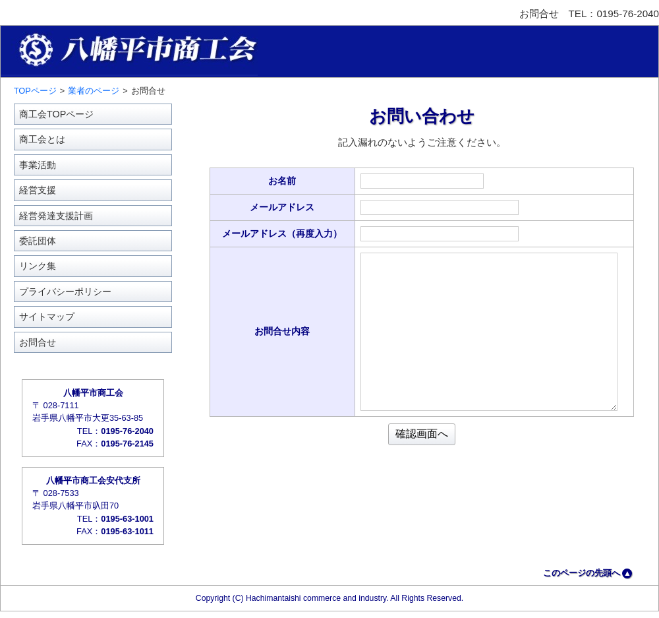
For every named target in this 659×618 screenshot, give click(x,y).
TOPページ (35, 91)
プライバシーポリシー (65, 291)
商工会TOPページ (56, 114)
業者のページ (93, 91)
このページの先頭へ (581, 573)
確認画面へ (421, 433)
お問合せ (37, 342)
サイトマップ (46, 316)
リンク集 (37, 266)
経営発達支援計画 (56, 215)
